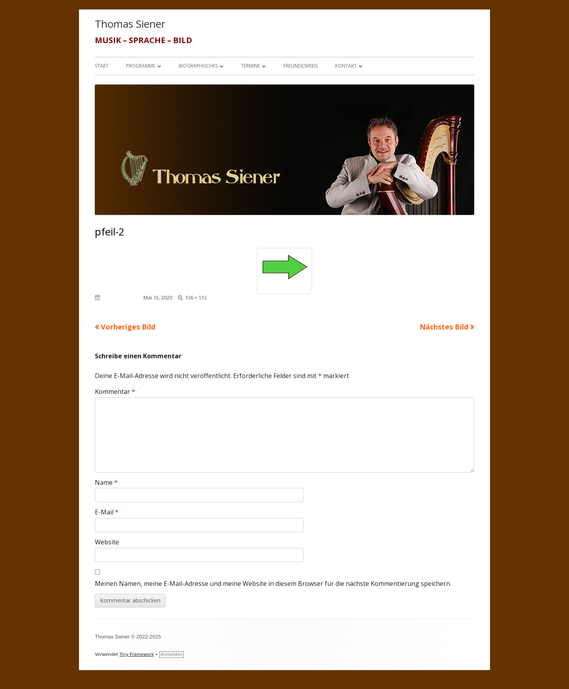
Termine (250, 65)
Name (106, 482)
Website (107, 542)
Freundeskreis (300, 65)
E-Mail (107, 512)
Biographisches (198, 65)
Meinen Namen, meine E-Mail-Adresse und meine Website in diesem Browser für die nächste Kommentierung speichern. (273, 583)
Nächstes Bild (444, 326)
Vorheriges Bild (128, 326)
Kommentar (115, 391)
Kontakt (346, 65)
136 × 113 (196, 297)
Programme (140, 65)
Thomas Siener (130, 24)
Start (102, 65)
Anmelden (171, 654)
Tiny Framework (136, 654)
